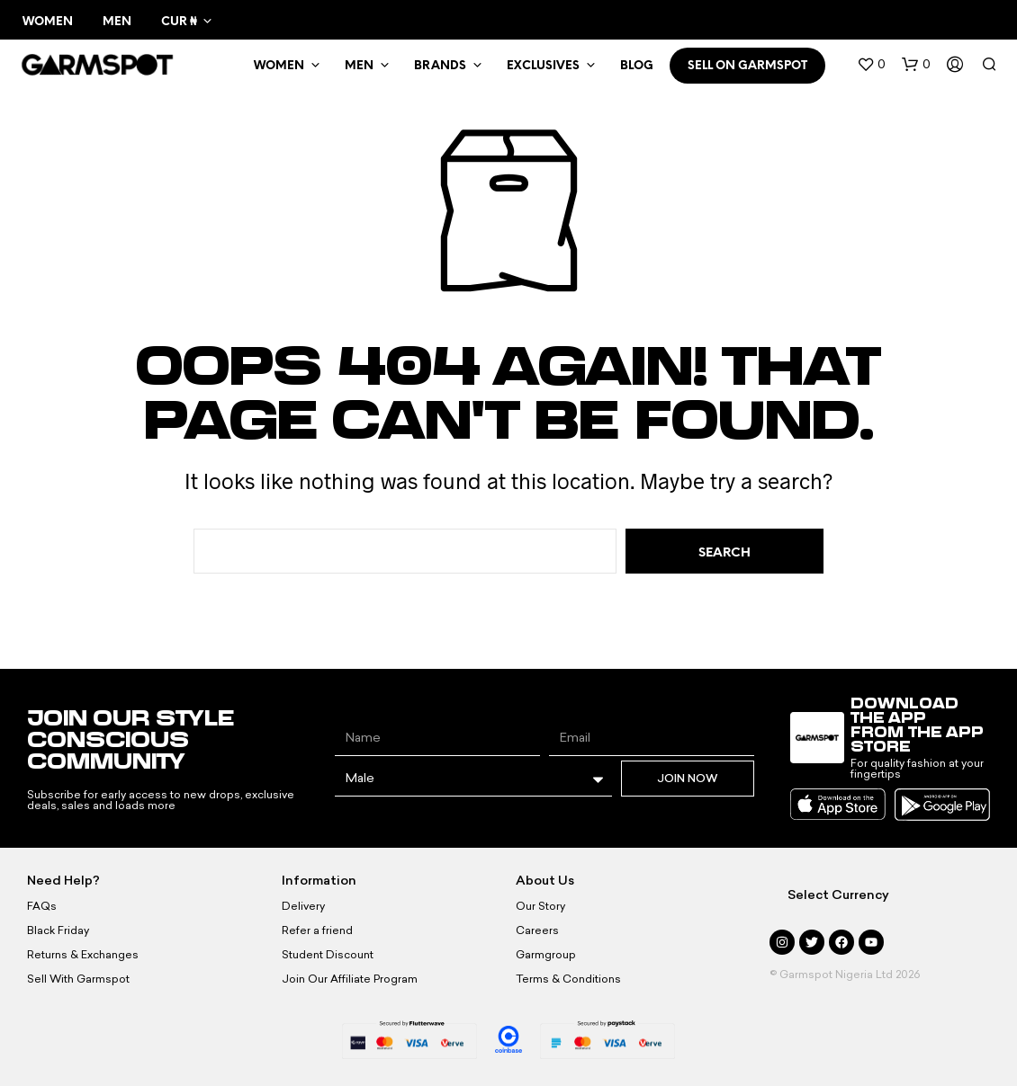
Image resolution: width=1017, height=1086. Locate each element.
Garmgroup (546, 954)
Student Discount (328, 954)
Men (117, 22)
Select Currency (838, 895)
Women (47, 22)
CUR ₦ (178, 22)
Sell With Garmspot (78, 979)
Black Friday (58, 930)
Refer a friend (317, 930)
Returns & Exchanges (83, 954)
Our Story (540, 906)
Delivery (303, 906)
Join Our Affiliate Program (350, 979)
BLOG (636, 66)
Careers (537, 930)
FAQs (42, 906)
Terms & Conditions (568, 979)
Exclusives (543, 66)
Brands (440, 66)
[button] (871, 65)
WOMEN (279, 66)
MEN (359, 66)
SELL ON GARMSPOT (747, 66)
